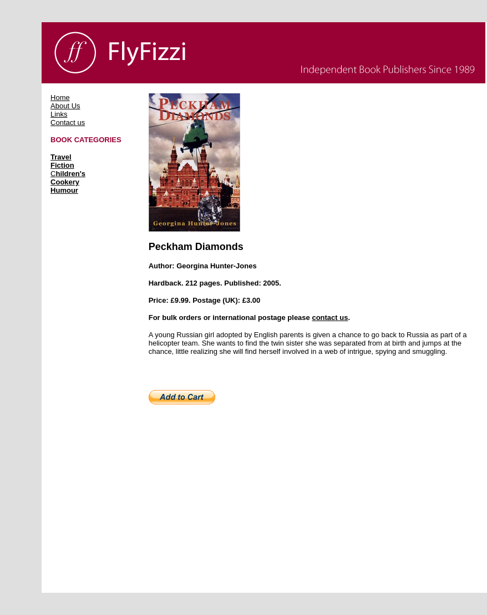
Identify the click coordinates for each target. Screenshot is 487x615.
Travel (61, 157)
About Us (65, 106)
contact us (330, 317)
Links (58, 114)
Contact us (67, 122)
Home (60, 97)
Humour (64, 190)
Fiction (62, 165)
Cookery (64, 182)
